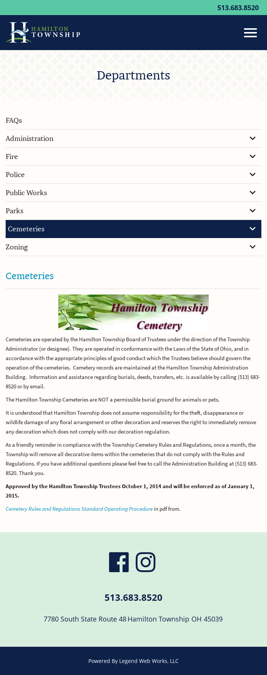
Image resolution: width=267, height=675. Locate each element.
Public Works (131, 193)
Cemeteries (132, 229)
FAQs (14, 120)
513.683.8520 (238, 7)
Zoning (131, 247)
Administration (131, 138)
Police (131, 175)
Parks (131, 211)
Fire (131, 156)
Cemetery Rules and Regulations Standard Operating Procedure (79, 508)
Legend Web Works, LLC (149, 660)
